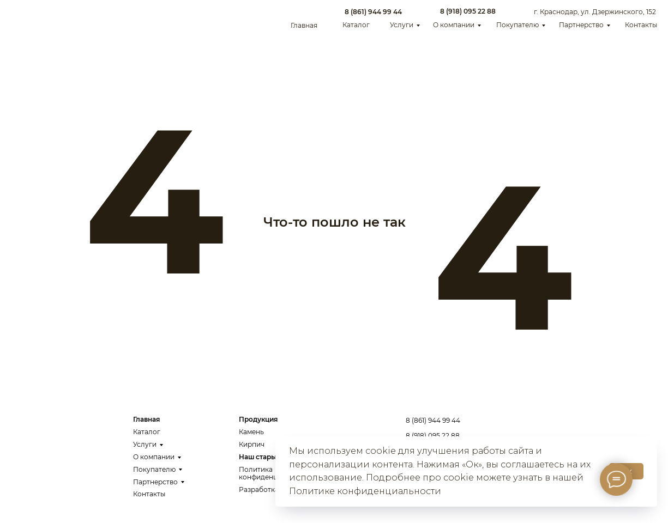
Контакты (641, 25)
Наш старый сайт (268, 457)
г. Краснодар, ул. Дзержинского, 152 (595, 12)
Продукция (258, 419)
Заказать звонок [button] (601, 430)
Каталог (356, 25)
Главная (304, 25)
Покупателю (517, 25)
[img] (43, 18)
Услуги (401, 25)
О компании (453, 25)
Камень (251, 432)
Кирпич (251, 444)
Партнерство (581, 25)
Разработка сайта (269, 489)
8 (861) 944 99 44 (373, 12)
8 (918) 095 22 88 (468, 11)
